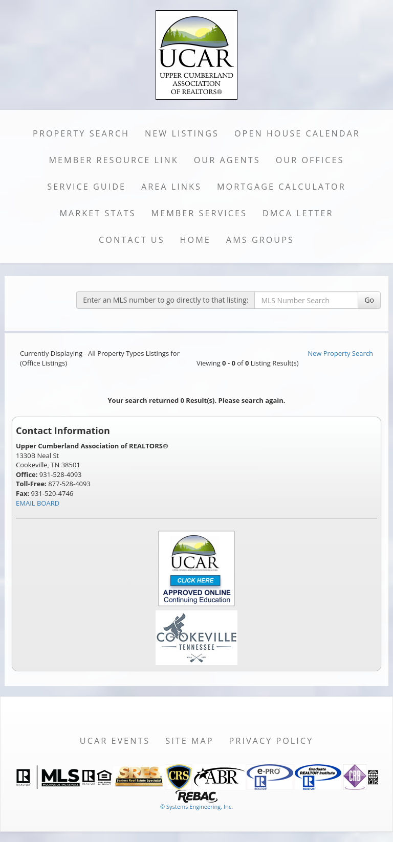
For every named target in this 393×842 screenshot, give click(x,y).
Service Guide (86, 186)
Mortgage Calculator (281, 186)
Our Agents (227, 160)
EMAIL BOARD (37, 503)
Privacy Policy (271, 740)
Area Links (171, 186)
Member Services (199, 213)
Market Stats (97, 213)
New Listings (182, 133)
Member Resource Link (113, 160)
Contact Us (132, 239)
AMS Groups (260, 239)
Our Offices (310, 160)
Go (369, 300)
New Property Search (340, 353)
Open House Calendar (297, 133)
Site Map (189, 740)
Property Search (81, 133)
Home (195, 239)
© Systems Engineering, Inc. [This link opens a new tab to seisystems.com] (196, 806)
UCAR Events (115, 740)
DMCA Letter (298, 213)
